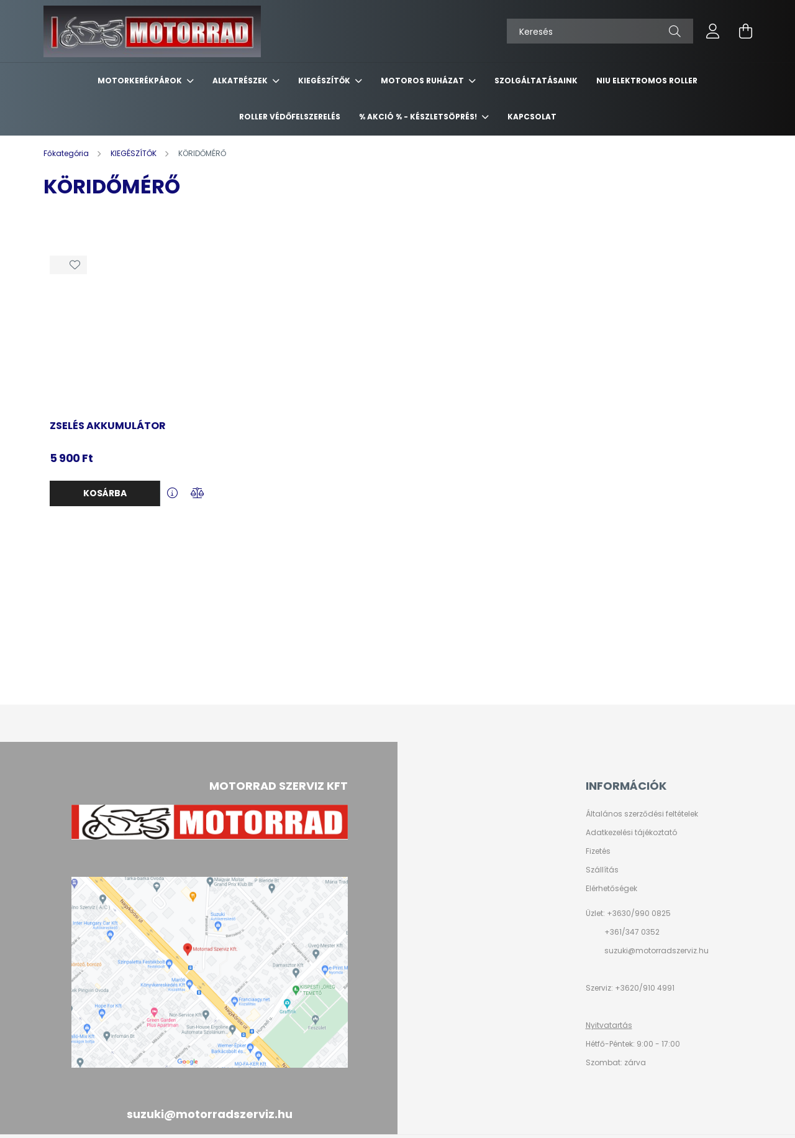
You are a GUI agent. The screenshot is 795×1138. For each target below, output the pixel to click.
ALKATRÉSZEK (241, 80)
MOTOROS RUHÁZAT (423, 80)
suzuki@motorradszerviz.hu (656, 950)
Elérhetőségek (611, 888)
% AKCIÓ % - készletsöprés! (419, 116)
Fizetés (598, 851)
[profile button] (713, 31)
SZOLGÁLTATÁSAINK (536, 80)
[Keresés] (600, 31)
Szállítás (602, 870)
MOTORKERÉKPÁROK (141, 80)
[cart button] (745, 31)
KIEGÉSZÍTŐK (325, 80)
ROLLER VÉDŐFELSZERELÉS (289, 116)
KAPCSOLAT (531, 116)
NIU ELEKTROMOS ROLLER (646, 80)
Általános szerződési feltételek (642, 814)
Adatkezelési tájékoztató (631, 832)
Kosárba (105, 493)
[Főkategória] (67, 153)
